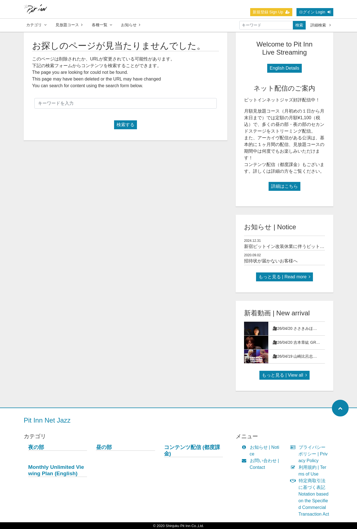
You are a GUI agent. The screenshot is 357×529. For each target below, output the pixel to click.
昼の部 (104, 447)
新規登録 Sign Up (271, 12)
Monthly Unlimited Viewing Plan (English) (56, 470)
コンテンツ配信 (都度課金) (192, 450)
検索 (299, 25)
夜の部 (36, 447)
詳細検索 (320, 25)
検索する (125, 124)
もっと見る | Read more (284, 276)
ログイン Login (315, 12)
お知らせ (130, 25)
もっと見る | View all (284, 375)
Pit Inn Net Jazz (47, 420)
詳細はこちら (284, 186)
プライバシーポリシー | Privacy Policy (310, 454)
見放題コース (69, 25)
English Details (284, 68)
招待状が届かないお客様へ (271, 261)
